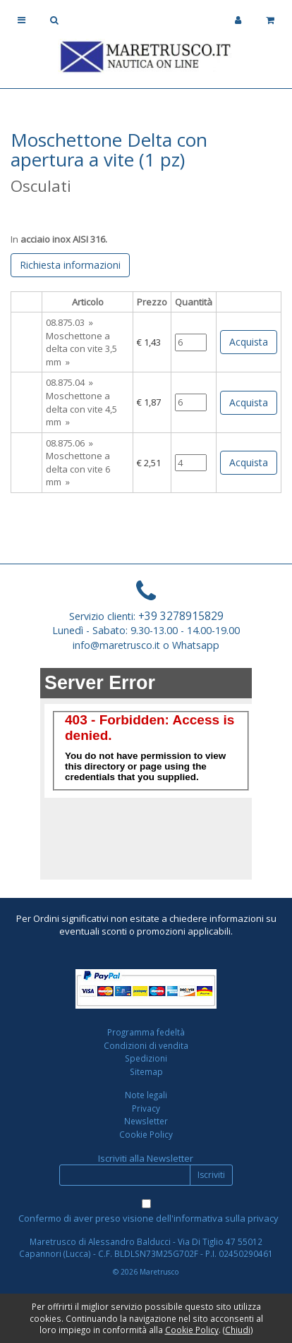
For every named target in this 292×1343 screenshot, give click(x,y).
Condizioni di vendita (146, 1045)
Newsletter (146, 1120)
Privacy (146, 1108)
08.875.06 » (69, 443)
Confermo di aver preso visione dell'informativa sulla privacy (148, 1218)
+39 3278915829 (181, 616)
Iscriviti (211, 1175)
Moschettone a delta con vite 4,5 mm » (81, 408)
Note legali (146, 1094)
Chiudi (237, 1329)
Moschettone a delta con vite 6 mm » (78, 468)
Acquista (248, 341)
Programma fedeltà (146, 1032)
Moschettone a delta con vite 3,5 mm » (81, 348)
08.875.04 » (69, 382)
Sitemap (146, 1071)
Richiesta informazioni (70, 265)
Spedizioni (146, 1058)
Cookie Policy (146, 1134)
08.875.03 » (69, 322)
